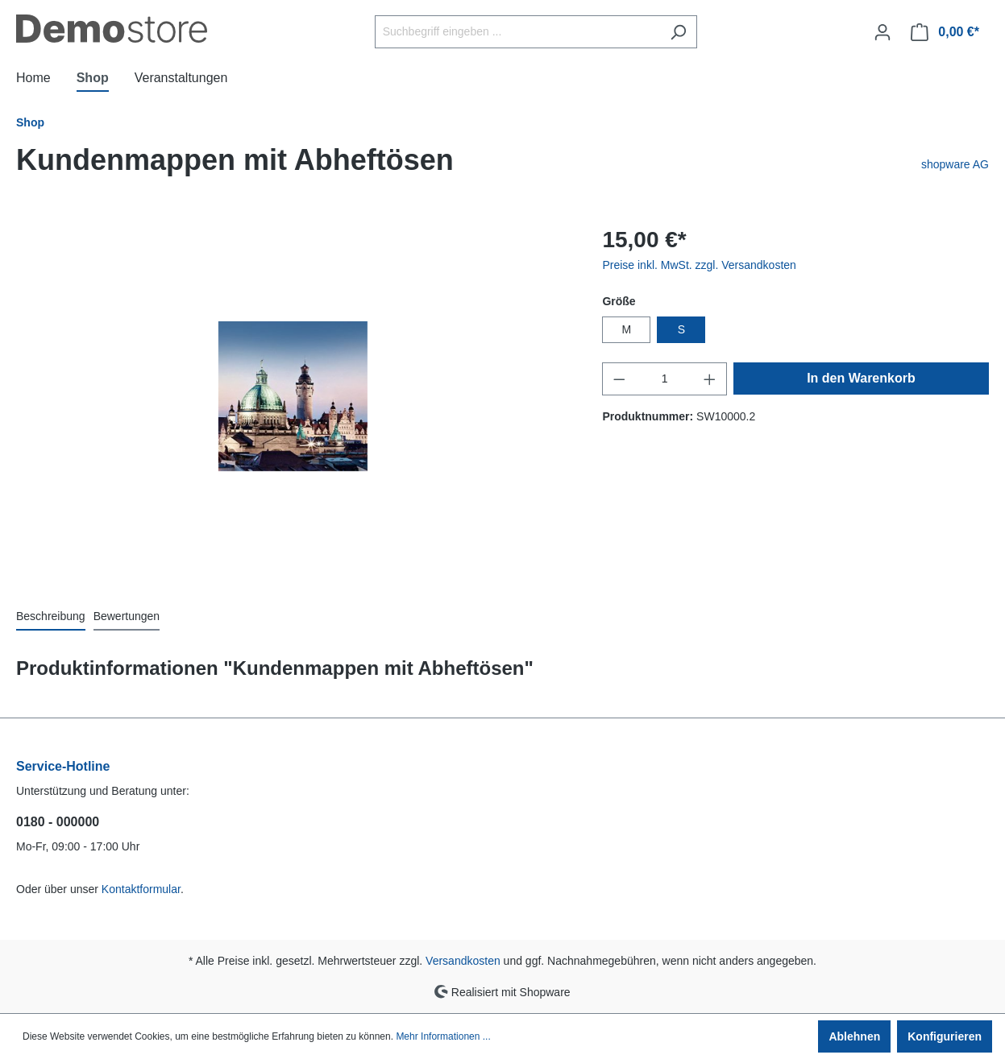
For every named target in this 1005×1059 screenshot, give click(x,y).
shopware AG (955, 164)
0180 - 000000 (57, 822)
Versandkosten (463, 960)
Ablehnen (854, 1036)
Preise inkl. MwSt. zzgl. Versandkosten (698, 265)
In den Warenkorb (861, 378)
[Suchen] (678, 31)
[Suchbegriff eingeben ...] (517, 31)
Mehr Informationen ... (443, 1036)
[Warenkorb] (945, 32)
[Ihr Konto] (882, 32)
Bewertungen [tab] (126, 616)
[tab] (50, 616)
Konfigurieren (944, 1036)
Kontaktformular (141, 889)
